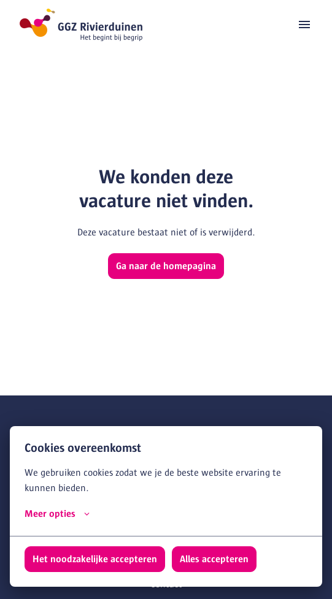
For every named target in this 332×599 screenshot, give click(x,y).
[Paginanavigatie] (304, 24)
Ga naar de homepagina (166, 266)
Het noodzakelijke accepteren (95, 559)
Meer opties (57, 513)
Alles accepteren (214, 559)
